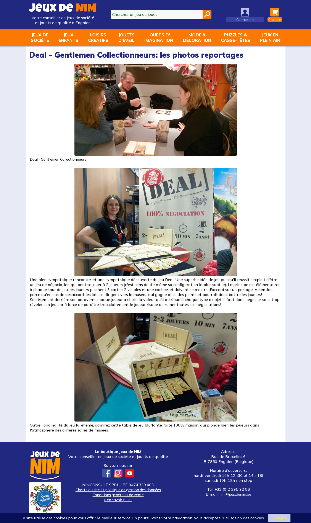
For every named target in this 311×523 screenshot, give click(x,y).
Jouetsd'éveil (126, 37)
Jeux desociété (40, 37)
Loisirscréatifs (98, 37)
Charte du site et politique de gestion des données (118, 489)
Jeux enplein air (270, 37)
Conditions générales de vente (118, 494)
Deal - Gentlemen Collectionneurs (61, 159)
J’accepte (279, 517)
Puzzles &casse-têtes (235, 37)
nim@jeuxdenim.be (235, 494)
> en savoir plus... (118, 499)
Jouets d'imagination (158, 37)
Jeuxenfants (68, 37)
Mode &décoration (197, 37)
